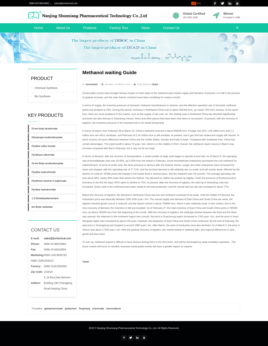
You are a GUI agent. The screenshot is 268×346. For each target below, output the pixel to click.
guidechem (71, 308)
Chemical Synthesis (46, 87)
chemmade (98, 308)
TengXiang (84, 308)
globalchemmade (53, 308)
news (155, 84)
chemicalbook (113, 308)
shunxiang (92, 84)
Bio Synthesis (42, 96)
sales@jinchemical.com (65, 3)
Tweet (85, 261)
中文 (196, 3)
